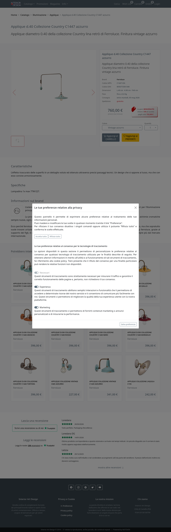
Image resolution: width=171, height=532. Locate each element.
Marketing (45, 307)
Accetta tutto (41, 236)
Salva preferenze (128, 324)
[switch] (36, 287)
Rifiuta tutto (55, 236)
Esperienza (45, 286)
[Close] (135, 208)
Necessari (44, 272)
